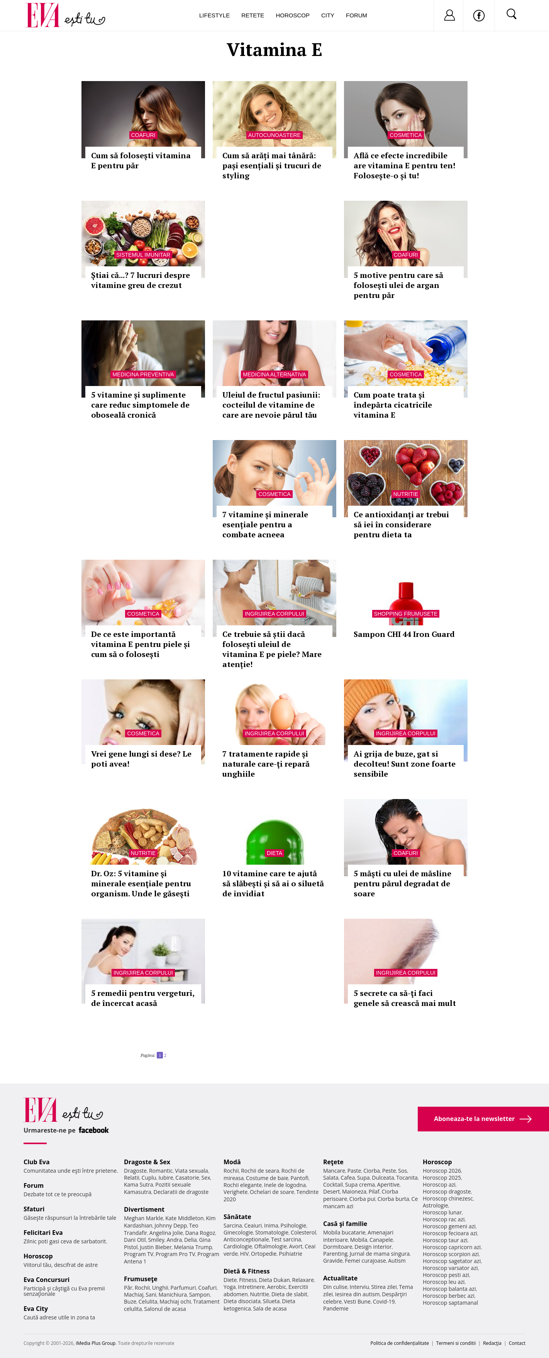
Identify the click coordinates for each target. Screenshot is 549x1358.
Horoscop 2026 (442, 1170)
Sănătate (237, 1216)
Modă (232, 1162)
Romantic (161, 1170)
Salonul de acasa (165, 1308)
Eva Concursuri (46, 1279)
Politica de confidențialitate (400, 1343)
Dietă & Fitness (247, 1271)
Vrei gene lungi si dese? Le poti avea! (141, 758)
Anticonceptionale (246, 1239)
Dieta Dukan (274, 1279)
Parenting (335, 1253)
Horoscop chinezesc (448, 1198)
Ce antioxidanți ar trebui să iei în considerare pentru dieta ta (401, 524)
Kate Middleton (184, 1218)
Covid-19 (384, 1301)
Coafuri (143, 135)
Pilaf (374, 1191)
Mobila (358, 1239)
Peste (389, 1170)
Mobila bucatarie (344, 1232)
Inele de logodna (285, 1185)
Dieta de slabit (289, 1294)
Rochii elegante (243, 1185)
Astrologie (435, 1205)
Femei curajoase (365, 1260)
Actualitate (340, 1278)
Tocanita (407, 1177)
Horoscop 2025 (442, 1177)
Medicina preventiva (143, 374)
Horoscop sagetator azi (452, 1261)
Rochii (142, 1287)
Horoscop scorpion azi (451, 1254)
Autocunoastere (274, 135)
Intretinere (251, 1286)
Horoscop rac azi (444, 1219)
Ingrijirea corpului (274, 614)
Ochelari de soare (272, 1191)
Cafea (348, 1177)
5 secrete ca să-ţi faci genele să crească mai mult (405, 998)
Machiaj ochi (175, 1301)
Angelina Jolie (166, 1232)
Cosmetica (406, 135)
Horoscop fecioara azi (450, 1233)
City (327, 15)
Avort (295, 1246)
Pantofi (299, 1178)
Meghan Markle (143, 1218)
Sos (402, 1170)
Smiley (156, 1239)
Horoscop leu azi (443, 1281)
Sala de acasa (269, 1308)
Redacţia (492, 1343)
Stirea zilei (383, 1286)
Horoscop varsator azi (450, 1268)
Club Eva (37, 1162)
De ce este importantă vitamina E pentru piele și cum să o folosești (140, 644)
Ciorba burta (393, 1198)
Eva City (36, 1308)
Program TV (138, 1254)
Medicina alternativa (274, 374)
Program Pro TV (175, 1254)
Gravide (333, 1260)
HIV (244, 1253)
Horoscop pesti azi (446, 1274)
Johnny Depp (170, 1225)
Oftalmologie (270, 1246)
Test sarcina (286, 1239)
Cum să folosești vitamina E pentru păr (141, 160)
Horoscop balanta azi (449, 1288)
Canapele (381, 1239)
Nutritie (406, 494)
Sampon (199, 1294)
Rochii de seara (260, 1170)
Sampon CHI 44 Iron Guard (404, 634)
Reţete (333, 1162)
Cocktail (333, 1184)
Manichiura (173, 1294)
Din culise (335, 1286)
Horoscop (293, 15)
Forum (356, 15)
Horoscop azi (439, 1184)
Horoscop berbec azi (448, 1295)
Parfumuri (183, 1287)
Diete (230, 1279)
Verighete (235, 1191)
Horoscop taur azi (445, 1240)
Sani (151, 1294)
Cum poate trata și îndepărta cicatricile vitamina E (393, 404)
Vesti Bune (357, 1301)
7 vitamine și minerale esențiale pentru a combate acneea (265, 524)
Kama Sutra (138, 1184)
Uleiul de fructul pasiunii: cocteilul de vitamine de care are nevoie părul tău (271, 404)
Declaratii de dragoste (181, 1191)
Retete (252, 15)
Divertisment (144, 1209)
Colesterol (303, 1232)
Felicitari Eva (43, 1232)
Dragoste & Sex (147, 1162)
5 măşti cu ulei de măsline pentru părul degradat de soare (402, 883)
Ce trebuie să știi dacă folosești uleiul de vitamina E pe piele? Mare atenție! (272, 649)
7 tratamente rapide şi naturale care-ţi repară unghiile (266, 763)
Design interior (372, 1246)
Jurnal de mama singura (380, 1253)
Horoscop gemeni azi (449, 1226)
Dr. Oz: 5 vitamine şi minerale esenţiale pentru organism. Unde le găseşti (141, 883)
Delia (190, 1239)
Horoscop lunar (442, 1212)
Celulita (148, 1301)
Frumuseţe (141, 1279)
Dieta (274, 853)
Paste (354, 1170)
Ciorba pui (362, 1198)
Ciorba (371, 1170)
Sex (206, 1177)
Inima (271, 1225)
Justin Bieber (155, 1247)
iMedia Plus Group (95, 1343)
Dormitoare (337, 1246)
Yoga (230, 1286)
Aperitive (388, 1184)
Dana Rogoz (200, 1232)
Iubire (165, 1177)
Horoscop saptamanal (450, 1302)
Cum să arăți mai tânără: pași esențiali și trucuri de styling (271, 165)
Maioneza (354, 1191)
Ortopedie (263, 1253)
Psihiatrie (290, 1253)
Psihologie (294, 1225)
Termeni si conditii (456, 1343)
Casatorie (187, 1177)
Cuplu (149, 1177)
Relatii (131, 1177)
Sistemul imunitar (143, 255)
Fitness (248, 1279)
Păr (128, 1287)
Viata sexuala (191, 1170)
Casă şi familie (345, 1223)
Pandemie (336, 1308)
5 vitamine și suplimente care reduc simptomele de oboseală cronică (140, 404)
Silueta (271, 1301)
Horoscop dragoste (447, 1191)
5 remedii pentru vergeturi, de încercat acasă (142, 998)
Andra (174, 1239)
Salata (331, 1177)
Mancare (334, 1170)
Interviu (359, 1286)
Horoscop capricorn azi (452, 1247)
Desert (331, 1191)
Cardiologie (238, 1246)
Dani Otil (135, 1239)
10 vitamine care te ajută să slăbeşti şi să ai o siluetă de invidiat (273, 883)
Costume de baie (267, 1178)
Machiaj (134, 1294)
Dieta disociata (242, 1301)
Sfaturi (34, 1209)
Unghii (160, 1287)
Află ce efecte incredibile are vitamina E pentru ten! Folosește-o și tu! (404, 165)
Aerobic (276, 1286)
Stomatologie (271, 1232)
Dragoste (135, 1170)
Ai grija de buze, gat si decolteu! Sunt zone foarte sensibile (405, 763)
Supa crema (360, 1184)
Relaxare (303, 1279)
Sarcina (233, 1225)
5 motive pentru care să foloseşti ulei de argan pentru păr (398, 285)
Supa (363, 1177)
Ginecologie (238, 1232)
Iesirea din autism (357, 1294)
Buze (130, 1301)
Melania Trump (193, 1247)
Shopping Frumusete (406, 614)
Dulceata (383, 1177)
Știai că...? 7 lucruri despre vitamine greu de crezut (140, 280)
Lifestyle (214, 15)
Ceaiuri (253, 1225)
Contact (517, 1343)
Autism (397, 1260)
